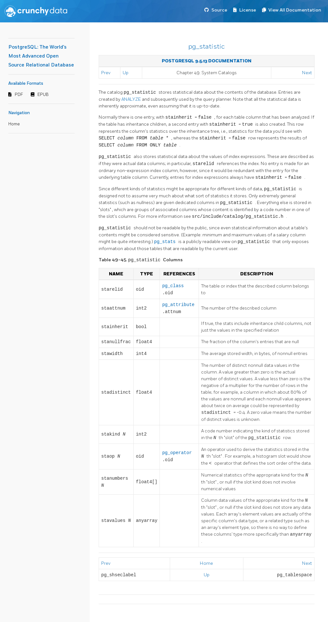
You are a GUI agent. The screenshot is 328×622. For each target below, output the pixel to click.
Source (219, 10)
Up (125, 72)
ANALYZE (131, 99)
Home (14, 124)
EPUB (43, 94)
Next (307, 72)
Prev (106, 72)
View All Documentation (294, 10)
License (247, 10)
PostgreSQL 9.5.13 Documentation (206, 61)
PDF (19, 94)
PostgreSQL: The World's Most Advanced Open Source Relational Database (41, 56)
